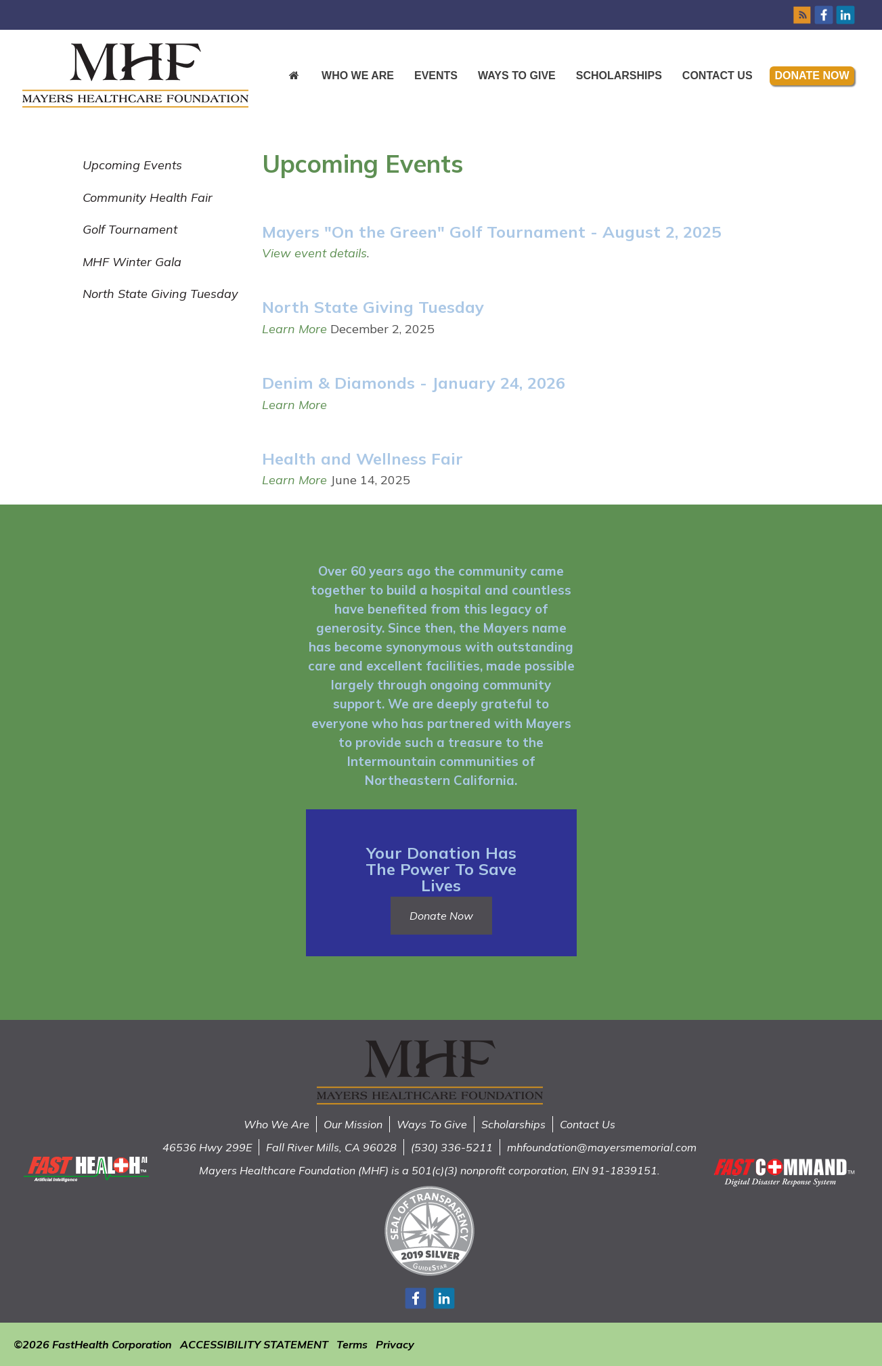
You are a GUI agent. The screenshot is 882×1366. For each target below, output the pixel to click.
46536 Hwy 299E (207, 1147)
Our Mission (353, 1124)
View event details (314, 253)
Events (436, 75)
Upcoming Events (132, 165)
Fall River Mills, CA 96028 (331, 1147)
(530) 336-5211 (452, 1147)
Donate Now (812, 75)
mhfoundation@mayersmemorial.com (602, 1147)
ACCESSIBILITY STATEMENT (254, 1344)
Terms (352, 1344)
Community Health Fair (148, 197)
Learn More (294, 329)
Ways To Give (432, 1124)
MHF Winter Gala (132, 262)
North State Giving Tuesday (160, 293)
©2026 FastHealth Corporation (93, 1344)
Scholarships (619, 75)
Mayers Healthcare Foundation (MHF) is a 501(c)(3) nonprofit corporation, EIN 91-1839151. (429, 1170)
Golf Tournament (130, 229)
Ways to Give (517, 75)
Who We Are (358, 75)
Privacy (395, 1344)
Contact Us (717, 75)
